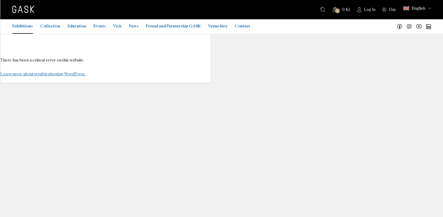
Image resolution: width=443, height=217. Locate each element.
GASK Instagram (409, 26)
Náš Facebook (399, 26)
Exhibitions (22, 26)
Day (392, 9)
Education (77, 26)
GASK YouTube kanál (419, 26)
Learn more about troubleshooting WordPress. (43, 73)
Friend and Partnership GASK (173, 26)
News (134, 26)
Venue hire (217, 26)
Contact (242, 26)
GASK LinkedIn (428, 26)
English (414, 8)
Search (323, 9)
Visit (117, 26)
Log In (369, 9)
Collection (50, 26)
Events (99, 26)
